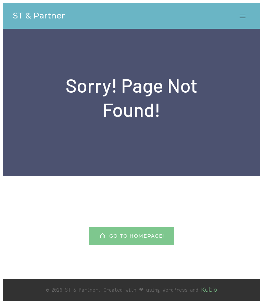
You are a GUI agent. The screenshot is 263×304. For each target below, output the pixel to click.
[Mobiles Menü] (242, 16)
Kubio (209, 290)
